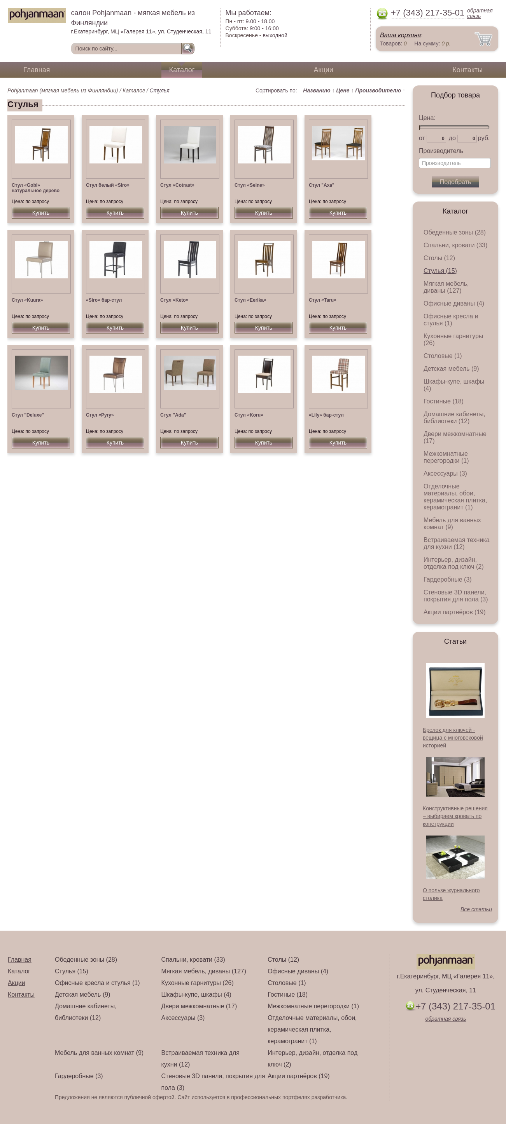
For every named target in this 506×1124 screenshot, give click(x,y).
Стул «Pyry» (100, 415)
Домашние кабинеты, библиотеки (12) (454, 417)
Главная (36, 70)
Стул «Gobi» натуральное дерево (36, 187)
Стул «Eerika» (250, 300)
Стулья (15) (440, 271)
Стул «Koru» (249, 415)
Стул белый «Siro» (108, 185)
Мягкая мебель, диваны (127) (446, 287)
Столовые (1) (443, 356)
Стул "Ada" (173, 415)
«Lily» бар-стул (326, 415)
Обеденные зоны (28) (455, 232)
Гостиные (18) (444, 401)
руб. (484, 138)
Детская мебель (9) (451, 368)
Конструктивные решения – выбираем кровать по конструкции (455, 816)
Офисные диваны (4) (454, 303)
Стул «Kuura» (27, 300)
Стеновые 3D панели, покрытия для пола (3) (456, 596)
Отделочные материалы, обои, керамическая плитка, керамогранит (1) (455, 497)
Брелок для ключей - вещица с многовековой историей (453, 738)
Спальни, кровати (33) (455, 245)
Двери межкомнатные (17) (199, 1006)
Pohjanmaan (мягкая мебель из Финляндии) (62, 90)
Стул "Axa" (321, 185)
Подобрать (455, 182)
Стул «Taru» (322, 300)
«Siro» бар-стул (104, 300)
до (452, 138)
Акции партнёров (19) (455, 612)
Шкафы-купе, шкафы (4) (196, 994)
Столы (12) (439, 258)
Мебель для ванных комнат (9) (452, 523)
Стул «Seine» (250, 185)
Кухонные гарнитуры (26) (197, 983)
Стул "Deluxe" (28, 415)
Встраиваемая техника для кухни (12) (457, 543)
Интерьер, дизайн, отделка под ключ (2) (454, 563)
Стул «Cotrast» (177, 185)
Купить (40, 213)
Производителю (380, 90)
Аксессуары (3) (445, 473)
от (422, 138)
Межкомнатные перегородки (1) (446, 457)
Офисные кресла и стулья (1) (451, 320)
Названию (318, 90)
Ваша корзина (400, 35)
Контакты (467, 70)
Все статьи (476, 909)
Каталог (181, 70)
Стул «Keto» (174, 300)
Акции (323, 70)
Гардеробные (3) (448, 579)
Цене (345, 90)
